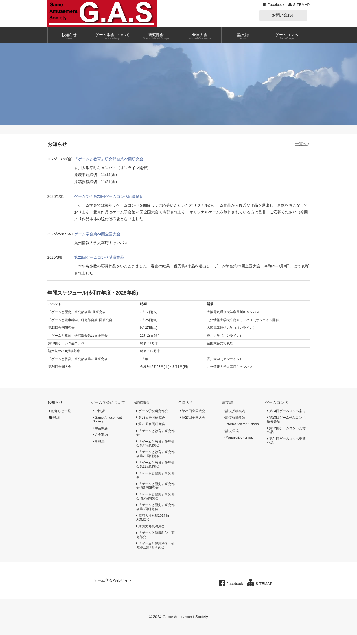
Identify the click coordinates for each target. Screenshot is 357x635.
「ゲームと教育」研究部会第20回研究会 (155, 443)
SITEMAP (299, 4)
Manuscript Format (238, 437)
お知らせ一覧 (60, 411)
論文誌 (227, 402)
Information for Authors (241, 424)
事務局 (99, 441)
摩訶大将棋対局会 (150, 526)
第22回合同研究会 (150, 424)
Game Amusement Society (107, 419)
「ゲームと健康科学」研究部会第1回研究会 (155, 545)
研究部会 (142, 402)
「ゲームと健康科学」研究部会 (155, 535)
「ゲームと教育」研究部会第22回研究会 (109, 159)
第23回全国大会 (192, 417)
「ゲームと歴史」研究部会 (155, 475)
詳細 (54, 417)
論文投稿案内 (234, 411)
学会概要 (100, 428)
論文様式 (231, 431)
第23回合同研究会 (150, 417)
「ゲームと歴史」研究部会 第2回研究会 (155, 496)
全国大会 (185, 402)
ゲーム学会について (108, 402)
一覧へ (302, 144)
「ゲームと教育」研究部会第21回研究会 (155, 454)
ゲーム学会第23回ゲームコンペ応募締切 (109, 196)
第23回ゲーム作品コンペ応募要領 (286, 419)
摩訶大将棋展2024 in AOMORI (152, 517)
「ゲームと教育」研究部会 (155, 433)
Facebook (273, 4)
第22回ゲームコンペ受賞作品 (99, 257)
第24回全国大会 (192, 411)
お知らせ (55, 402)
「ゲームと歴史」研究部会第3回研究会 (155, 507)
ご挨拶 (99, 411)
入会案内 (100, 435)
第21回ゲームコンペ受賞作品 (286, 441)
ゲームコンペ (276, 402)
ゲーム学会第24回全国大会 (97, 234)
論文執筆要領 (234, 417)
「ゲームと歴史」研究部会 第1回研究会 (155, 486)
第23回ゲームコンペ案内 (286, 411)
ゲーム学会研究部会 (152, 411)
